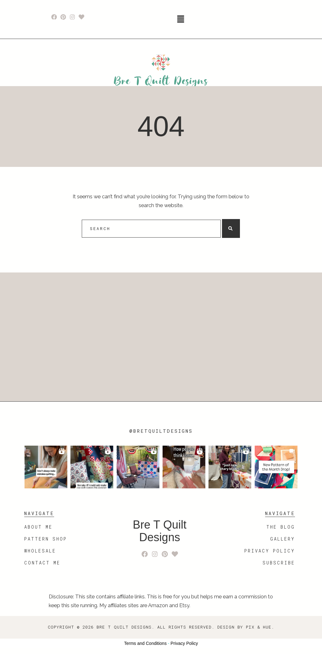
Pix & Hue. (260, 627)
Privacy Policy (184, 643)
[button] (180, 19)
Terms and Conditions (145, 643)
